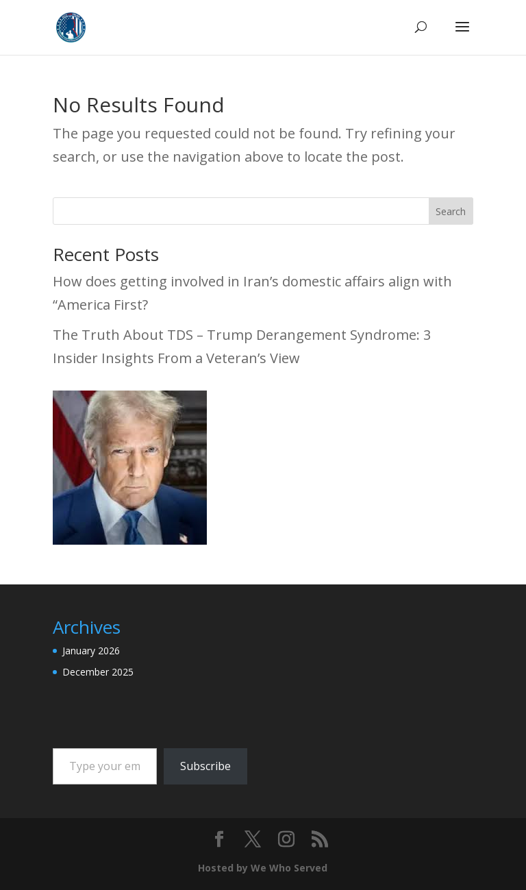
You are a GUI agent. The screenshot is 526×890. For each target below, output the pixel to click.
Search (451, 211)
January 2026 (91, 650)
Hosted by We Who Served (262, 867)
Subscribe (205, 766)
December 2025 (98, 671)
